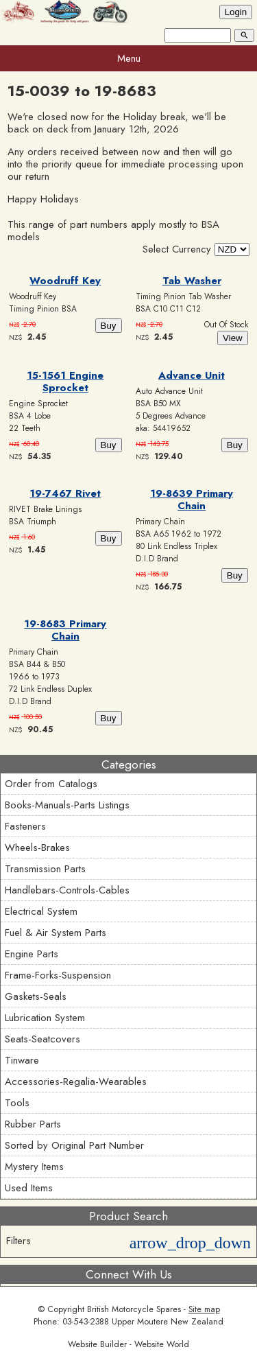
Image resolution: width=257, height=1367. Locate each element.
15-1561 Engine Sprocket (65, 381)
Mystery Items (34, 1166)
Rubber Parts (33, 1124)
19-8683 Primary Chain (65, 630)
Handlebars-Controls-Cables (67, 890)
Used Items (29, 1187)
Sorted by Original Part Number (74, 1145)
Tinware (22, 1060)
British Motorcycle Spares (134, 1309)
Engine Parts (31, 953)
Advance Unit (191, 375)
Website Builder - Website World (128, 1344)
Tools (17, 1102)
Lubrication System (45, 1017)
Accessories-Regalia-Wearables (76, 1081)
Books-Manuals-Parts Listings (67, 805)
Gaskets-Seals (35, 996)
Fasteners (25, 826)
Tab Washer (191, 280)
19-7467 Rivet (65, 493)
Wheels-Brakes (37, 847)
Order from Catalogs (51, 783)
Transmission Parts (45, 868)
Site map (204, 1309)
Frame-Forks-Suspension (58, 975)
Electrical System (41, 911)
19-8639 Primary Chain (191, 499)
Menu (128, 58)
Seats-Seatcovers (42, 1039)
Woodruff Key (65, 280)
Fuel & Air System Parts (55, 932)
